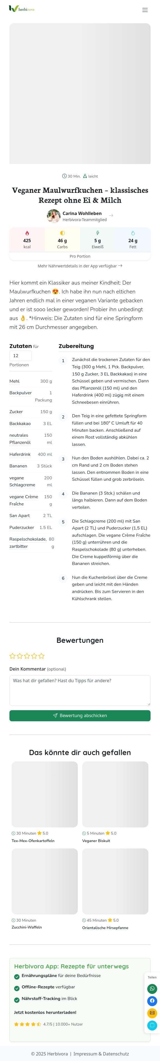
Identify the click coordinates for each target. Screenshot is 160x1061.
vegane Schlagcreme (22, 481)
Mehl (14, 381)
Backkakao (20, 424)
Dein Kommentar (37, 669)
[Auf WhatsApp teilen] (152, 989)
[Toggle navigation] (145, 10)
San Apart (19, 516)
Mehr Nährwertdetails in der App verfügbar (80, 266)
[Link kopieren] (152, 1026)
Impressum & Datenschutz (101, 1054)
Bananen (18, 466)
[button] (12, 656)
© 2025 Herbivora (49, 1054)
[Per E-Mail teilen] (152, 1013)
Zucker (16, 412)
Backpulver (20, 393)
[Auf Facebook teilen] (152, 1001)
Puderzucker (21, 528)
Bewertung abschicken (80, 715)
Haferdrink (20, 454)
